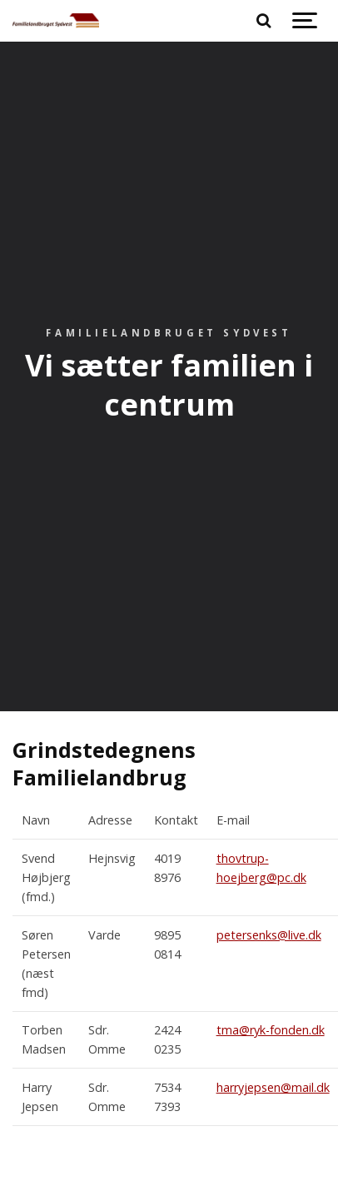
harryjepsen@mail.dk (273, 1087)
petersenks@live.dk (268, 935)
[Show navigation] (305, 21)
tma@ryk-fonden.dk (270, 1030)
